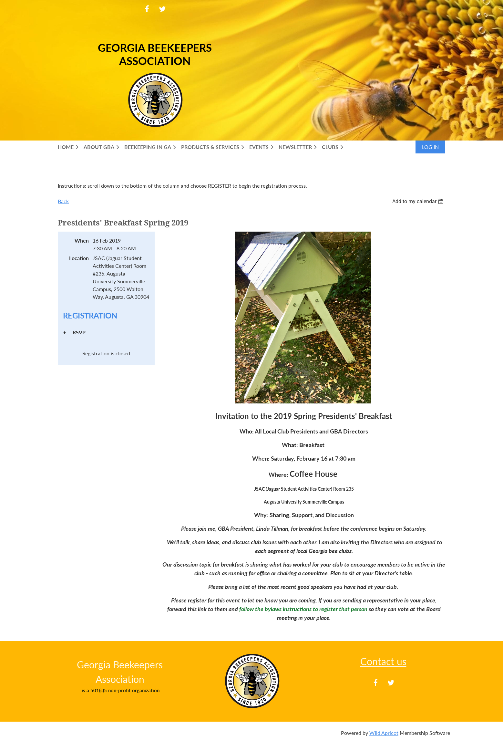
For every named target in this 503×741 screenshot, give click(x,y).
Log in (430, 147)
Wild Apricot (383, 733)
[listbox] (418, 201)
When (82, 240)
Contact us (383, 661)
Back (63, 201)
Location (79, 258)
